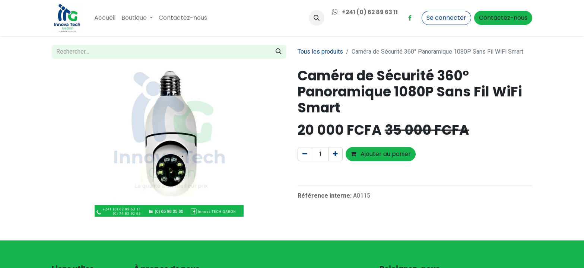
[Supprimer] (305, 154)
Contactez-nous (503, 17)
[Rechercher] (278, 52)
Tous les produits (320, 51)
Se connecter (446, 17)
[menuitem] (104, 17)
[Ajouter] (335, 154)
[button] (316, 18)
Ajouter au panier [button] (380, 154)
